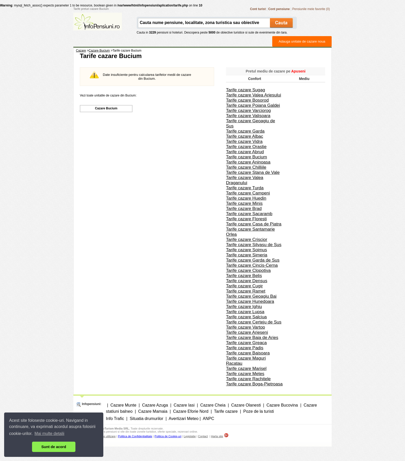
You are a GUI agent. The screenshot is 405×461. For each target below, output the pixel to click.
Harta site (217, 436)
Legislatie (190, 436)
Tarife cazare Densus (246, 280)
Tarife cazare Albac (244, 136)
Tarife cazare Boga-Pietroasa (254, 384)
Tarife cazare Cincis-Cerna (252, 265)
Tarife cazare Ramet (245, 291)
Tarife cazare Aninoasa (248, 162)
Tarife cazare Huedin (246, 198)
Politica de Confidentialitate (135, 436)
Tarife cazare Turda (245, 187)
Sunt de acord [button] (53, 447)
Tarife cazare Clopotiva (248, 270)
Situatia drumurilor (146, 418)
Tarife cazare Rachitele (248, 378)
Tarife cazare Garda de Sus (252, 260)
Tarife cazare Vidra (244, 141)
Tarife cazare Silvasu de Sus (254, 244)
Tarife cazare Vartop (245, 327)
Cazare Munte (123, 405)
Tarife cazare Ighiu (244, 306)
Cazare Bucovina (282, 405)
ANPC (208, 418)
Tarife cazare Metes (245, 373)
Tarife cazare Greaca (246, 342)
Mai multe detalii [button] (50, 433)
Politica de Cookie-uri (167, 436)
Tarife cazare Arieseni (247, 332)
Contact (203, 436)
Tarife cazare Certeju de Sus (254, 322)
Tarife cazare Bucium (246, 157)
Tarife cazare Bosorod (247, 100)
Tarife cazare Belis (244, 275)
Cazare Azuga (155, 405)
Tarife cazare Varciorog (248, 110)
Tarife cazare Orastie (246, 146)
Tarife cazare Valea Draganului (244, 180)
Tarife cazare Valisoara (248, 115)
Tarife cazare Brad (244, 208)
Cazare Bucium (106, 108)
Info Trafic (115, 418)
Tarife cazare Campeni (248, 193)
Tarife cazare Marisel (246, 368)
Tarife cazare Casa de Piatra (254, 224)
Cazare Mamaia (152, 411)
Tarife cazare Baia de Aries (252, 337)
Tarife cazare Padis (244, 347)
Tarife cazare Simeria (246, 255)
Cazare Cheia (212, 405)
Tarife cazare (226, 411)
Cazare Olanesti (246, 405)
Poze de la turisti (258, 411)
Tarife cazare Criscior (246, 239)
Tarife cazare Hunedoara (250, 301)
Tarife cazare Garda (245, 131)
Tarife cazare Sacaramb (249, 213)
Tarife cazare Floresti (246, 218)
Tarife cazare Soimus (246, 249)
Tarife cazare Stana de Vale (253, 172)
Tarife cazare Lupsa (245, 311)
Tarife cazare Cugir (244, 286)
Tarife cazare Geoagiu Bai (251, 296)
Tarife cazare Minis (244, 203)
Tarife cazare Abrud (245, 151)
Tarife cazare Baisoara (248, 353)
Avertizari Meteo (183, 418)
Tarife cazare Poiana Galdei (253, 105)
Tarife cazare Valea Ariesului (253, 95)
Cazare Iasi (184, 405)
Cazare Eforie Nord (190, 411)
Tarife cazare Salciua (246, 316)
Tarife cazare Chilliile (246, 167)
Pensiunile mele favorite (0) (311, 9)
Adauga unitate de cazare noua (302, 41)
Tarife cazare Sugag (245, 89)
